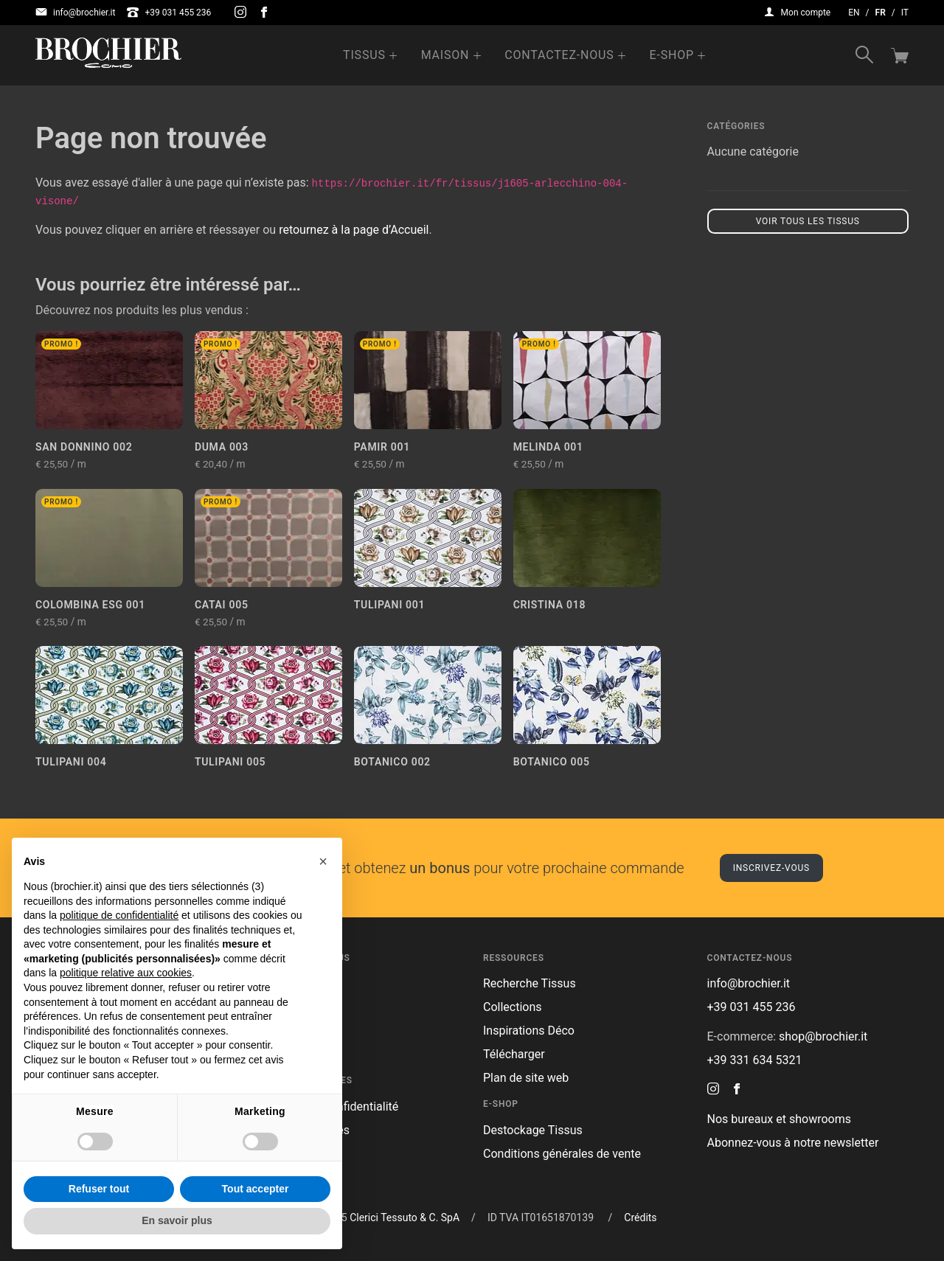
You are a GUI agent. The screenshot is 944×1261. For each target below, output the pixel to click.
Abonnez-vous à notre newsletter (793, 1143)
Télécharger (514, 1054)
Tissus (364, 55)
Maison (445, 55)
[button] (323, 861)
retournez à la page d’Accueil (353, 230)
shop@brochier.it (823, 1036)
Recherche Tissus (529, 983)
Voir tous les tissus (808, 221)
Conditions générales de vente (562, 1154)
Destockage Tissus (533, 1130)
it (905, 12)
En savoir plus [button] (177, 1220)
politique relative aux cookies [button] (126, 973)
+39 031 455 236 (169, 12)
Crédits (640, 1217)
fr (880, 12)
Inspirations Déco (529, 1031)
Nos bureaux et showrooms (779, 1119)
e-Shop (672, 55)
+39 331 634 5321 (754, 1060)
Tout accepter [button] (255, 1189)
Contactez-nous (559, 55)
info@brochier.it (75, 12)
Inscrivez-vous (771, 868)
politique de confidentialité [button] (119, 915)
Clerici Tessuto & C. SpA (404, 1217)
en (853, 12)
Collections (512, 1007)
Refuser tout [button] (99, 1189)
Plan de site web (526, 1078)
